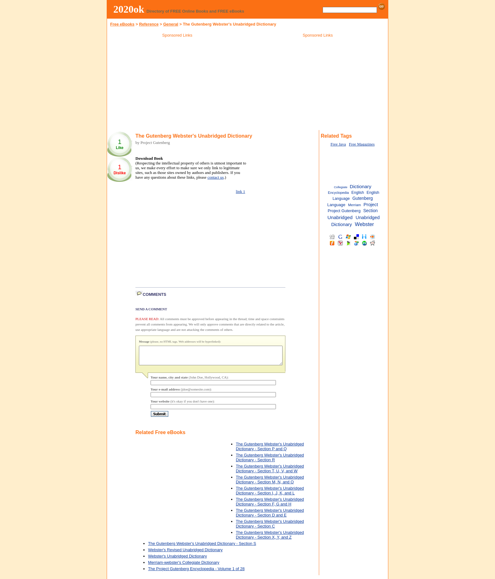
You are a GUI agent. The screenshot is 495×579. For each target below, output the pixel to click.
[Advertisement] (177, 85)
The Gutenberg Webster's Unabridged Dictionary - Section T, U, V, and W (270, 472)
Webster (364, 224)
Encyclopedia (338, 192)
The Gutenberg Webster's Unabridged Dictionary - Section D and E (270, 516)
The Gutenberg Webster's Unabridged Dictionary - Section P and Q (270, 450)
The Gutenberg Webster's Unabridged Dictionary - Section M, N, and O (270, 483)
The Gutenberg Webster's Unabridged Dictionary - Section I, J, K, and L (270, 494)
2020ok (128, 9)
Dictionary (360, 186)
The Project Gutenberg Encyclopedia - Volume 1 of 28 (196, 572)
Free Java (338, 144)
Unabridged (340, 217)
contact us (215, 177)
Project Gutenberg (344, 210)
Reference (148, 24)
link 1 (240, 191)
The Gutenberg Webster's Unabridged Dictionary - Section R (270, 461)
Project (370, 204)
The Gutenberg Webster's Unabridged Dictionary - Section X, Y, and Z (270, 538)
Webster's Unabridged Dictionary (177, 560)
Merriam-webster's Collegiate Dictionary (183, 566)
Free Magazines (361, 144)
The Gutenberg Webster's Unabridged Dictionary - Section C (270, 527)
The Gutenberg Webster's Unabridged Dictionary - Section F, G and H (270, 505)
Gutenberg (362, 198)
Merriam (354, 205)
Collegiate (341, 187)
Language (336, 204)
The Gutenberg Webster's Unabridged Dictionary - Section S (202, 547)
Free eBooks (122, 24)
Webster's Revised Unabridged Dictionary (185, 553)
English (357, 192)
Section (370, 210)
